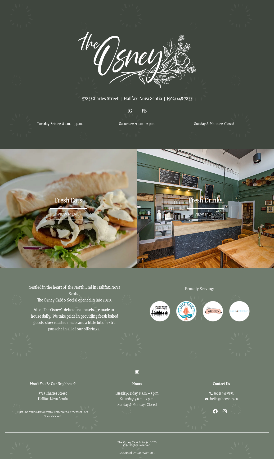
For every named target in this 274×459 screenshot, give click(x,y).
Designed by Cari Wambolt (137, 452)
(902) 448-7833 (179, 98)
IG (129, 111)
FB (144, 111)
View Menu (69, 214)
